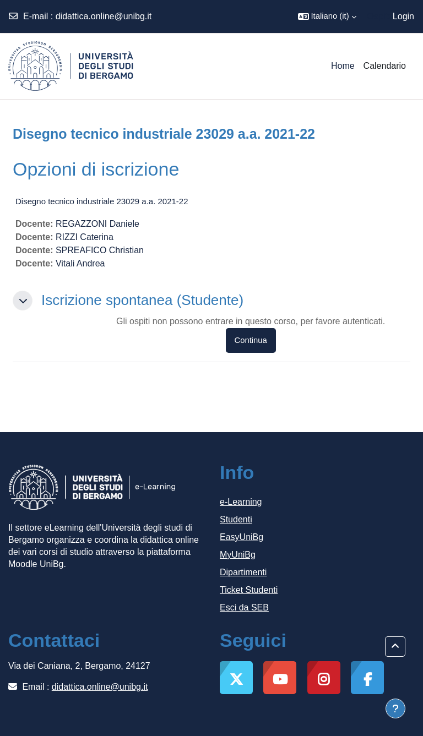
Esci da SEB (244, 607)
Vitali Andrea (80, 263)
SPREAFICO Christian (100, 250)
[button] (327, 16)
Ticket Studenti (249, 590)
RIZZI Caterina (84, 237)
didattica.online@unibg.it (104, 16)
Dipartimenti (243, 572)
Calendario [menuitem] (385, 65)
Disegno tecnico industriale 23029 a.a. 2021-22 (101, 201)
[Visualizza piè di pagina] (395, 708)
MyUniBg (238, 554)
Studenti (236, 519)
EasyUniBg (241, 537)
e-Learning (241, 501)
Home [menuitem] (343, 65)
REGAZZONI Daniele (97, 223)
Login (403, 16)
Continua (251, 340)
